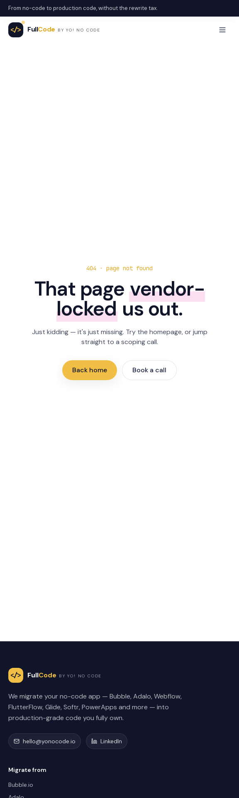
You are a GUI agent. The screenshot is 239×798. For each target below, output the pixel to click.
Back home (89, 370)
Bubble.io (20, 784)
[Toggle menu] (222, 30)
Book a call (149, 370)
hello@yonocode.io (45, 741)
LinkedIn (106, 741)
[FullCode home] (54, 29)
